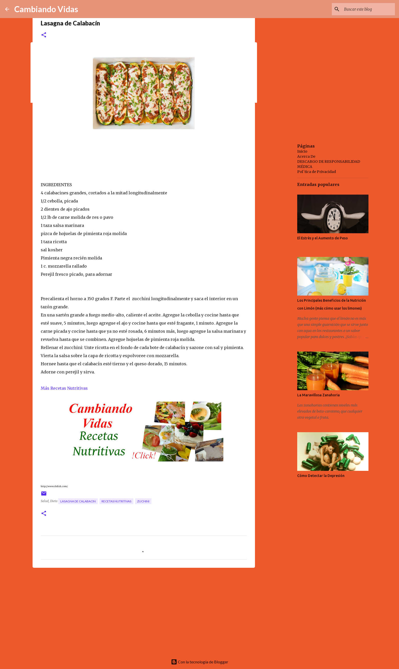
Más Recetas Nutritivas (64, 388)
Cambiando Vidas (46, 9)
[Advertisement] (144, 611)
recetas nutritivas (116, 501)
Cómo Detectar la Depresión (321, 476)
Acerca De (306, 156)
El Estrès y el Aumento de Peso (322, 238)
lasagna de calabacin (78, 501)
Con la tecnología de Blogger (199, 661)
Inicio (302, 151)
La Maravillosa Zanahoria (318, 395)
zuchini (143, 501)
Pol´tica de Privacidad (316, 171)
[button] (44, 35)
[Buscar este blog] (368, 9)
